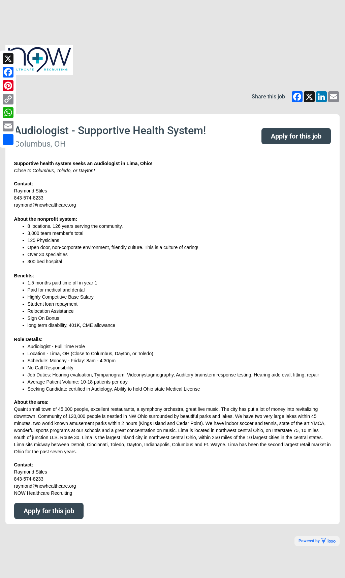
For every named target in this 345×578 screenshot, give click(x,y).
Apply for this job (296, 136)
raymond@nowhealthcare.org (45, 486)
